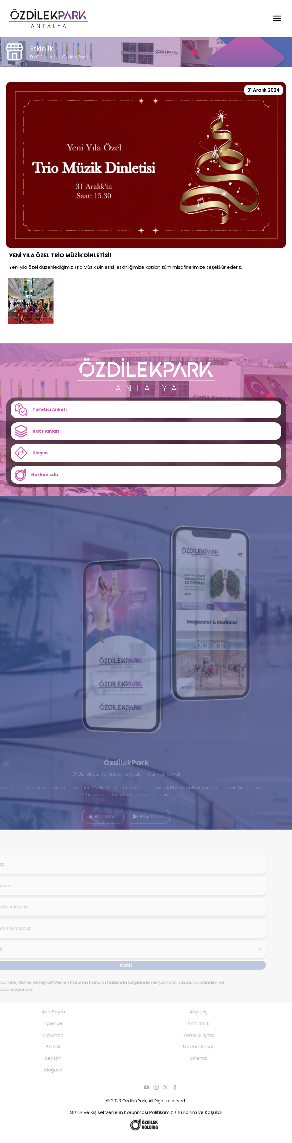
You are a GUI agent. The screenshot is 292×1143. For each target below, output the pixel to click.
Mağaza (44, 1076)
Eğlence (44, 1029)
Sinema (189, 1064)
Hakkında (44, 1041)
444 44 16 (190, 1029)
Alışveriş (189, 1018)
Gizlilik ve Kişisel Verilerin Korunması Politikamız (121, 1118)
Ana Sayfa (44, 1018)
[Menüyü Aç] (277, 18)
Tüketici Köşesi (189, 1053)
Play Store (139, 822)
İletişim (44, 1064)
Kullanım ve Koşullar (200, 1118)
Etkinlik (44, 1053)
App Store (94, 822)
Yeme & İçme (189, 1041)
